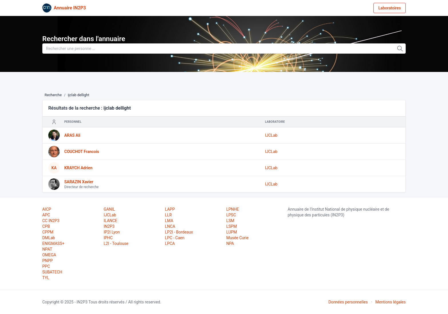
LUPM (231, 232)
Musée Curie (237, 238)
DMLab (48, 238)
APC (46, 215)
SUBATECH (52, 272)
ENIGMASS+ (53, 243)
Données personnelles (348, 302)
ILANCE (110, 220)
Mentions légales (390, 302)
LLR (168, 215)
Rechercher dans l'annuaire (83, 39)
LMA (169, 220)
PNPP (47, 260)
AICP (46, 209)
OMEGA (49, 255)
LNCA (170, 226)
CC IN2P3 (50, 220)
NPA (230, 243)
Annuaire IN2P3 (70, 8)
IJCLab (271, 135)
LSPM (231, 226)
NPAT (47, 249)
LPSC (231, 215)
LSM (230, 220)
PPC (46, 266)
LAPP (170, 209)
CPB (46, 226)
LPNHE (232, 209)
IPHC (108, 238)
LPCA (170, 243)
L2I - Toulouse (116, 243)
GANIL (109, 209)
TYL (45, 277)
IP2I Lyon (112, 232)
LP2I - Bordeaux (179, 232)
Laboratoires (389, 8)
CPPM (47, 232)
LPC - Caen (174, 238)
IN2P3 (109, 226)
